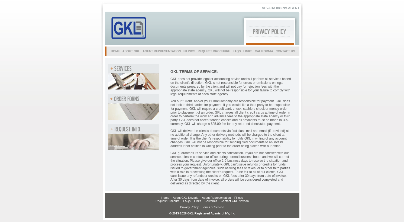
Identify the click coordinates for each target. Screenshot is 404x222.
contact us (285, 51)
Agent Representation (216, 197)
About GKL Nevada (185, 197)
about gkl (131, 51)
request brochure (214, 51)
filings (189, 51)
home (115, 51)
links (247, 51)
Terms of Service (213, 207)
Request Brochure (168, 201)
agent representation (162, 51)
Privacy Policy (189, 207)
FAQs (187, 201)
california (264, 51)
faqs (237, 51)
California (211, 201)
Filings (238, 197)
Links (197, 201)
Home (165, 197)
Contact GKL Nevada (235, 201)
